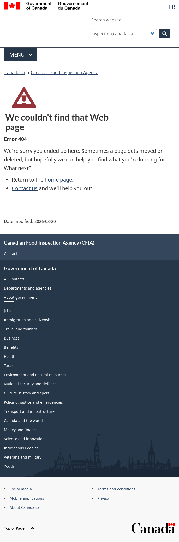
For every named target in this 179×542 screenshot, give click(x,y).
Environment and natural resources (35, 374)
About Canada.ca (24, 507)
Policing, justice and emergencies (33, 402)
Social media (21, 489)
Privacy (103, 498)
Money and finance (21, 429)
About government (20, 297)
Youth (9, 466)
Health (9, 356)
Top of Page (19, 528)
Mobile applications (27, 498)
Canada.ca (14, 72)
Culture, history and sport (26, 393)
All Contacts (14, 278)
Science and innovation (24, 438)
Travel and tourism (20, 328)
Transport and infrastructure (29, 411)
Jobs (7, 310)
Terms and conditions (116, 489)
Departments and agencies (27, 288)
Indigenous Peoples (21, 447)
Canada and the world (23, 420)
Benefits (11, 347)
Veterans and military (22, 457)
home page (58, 179)
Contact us (25, 188)
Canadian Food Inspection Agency (64, 72)
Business (12, 338)
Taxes (9, 365)
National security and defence (30, 383)
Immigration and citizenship (29, 319)
